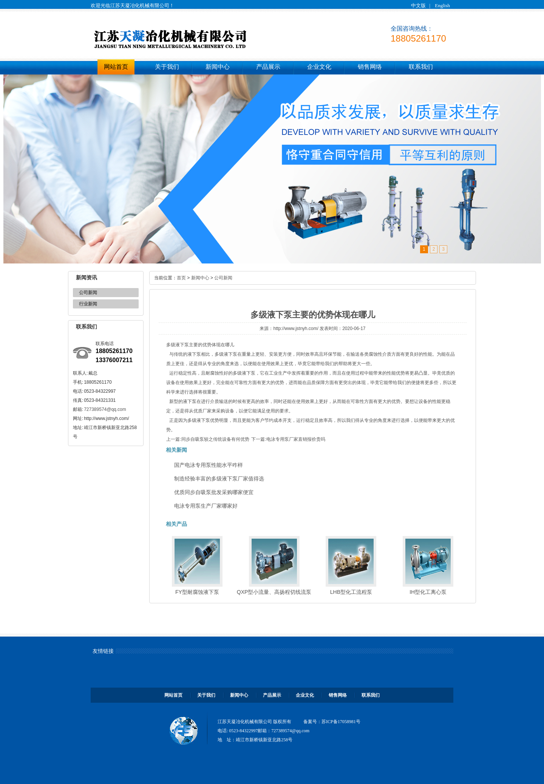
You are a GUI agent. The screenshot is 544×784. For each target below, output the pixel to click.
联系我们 (421, 67)
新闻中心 (218, 67)
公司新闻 (88, 292)
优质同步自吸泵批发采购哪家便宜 (213, 492)
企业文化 (319, 67)
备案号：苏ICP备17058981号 (331, 721)
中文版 (418, 5)
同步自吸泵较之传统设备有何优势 (215, 439)
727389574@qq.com (105, 409)
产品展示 (268, 67)
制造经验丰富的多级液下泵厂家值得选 (219, 479)
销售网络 (370, 67)
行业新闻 (88, 304)
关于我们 (167, 67)
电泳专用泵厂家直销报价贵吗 (295, 439)
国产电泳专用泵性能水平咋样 (208, 465)
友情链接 (103, 651)
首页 (181, 277)
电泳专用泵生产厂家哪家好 (206, 506)
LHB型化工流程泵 (351, 592)
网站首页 (116, 67)
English (442, 5)
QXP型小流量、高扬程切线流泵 (274, 592)
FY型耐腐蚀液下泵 (197, 592)
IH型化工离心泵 (428, 592)
